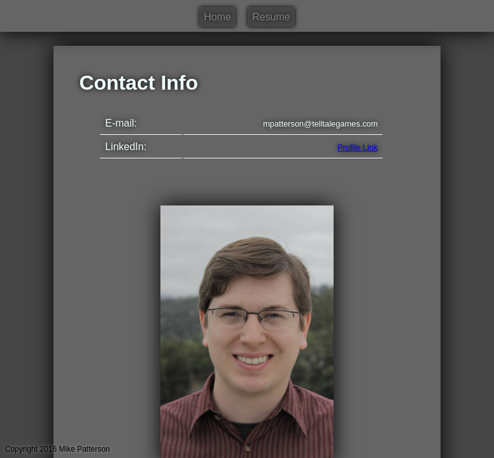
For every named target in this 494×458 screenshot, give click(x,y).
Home (217, 16)
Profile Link (357, 147)
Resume (271, 16)
